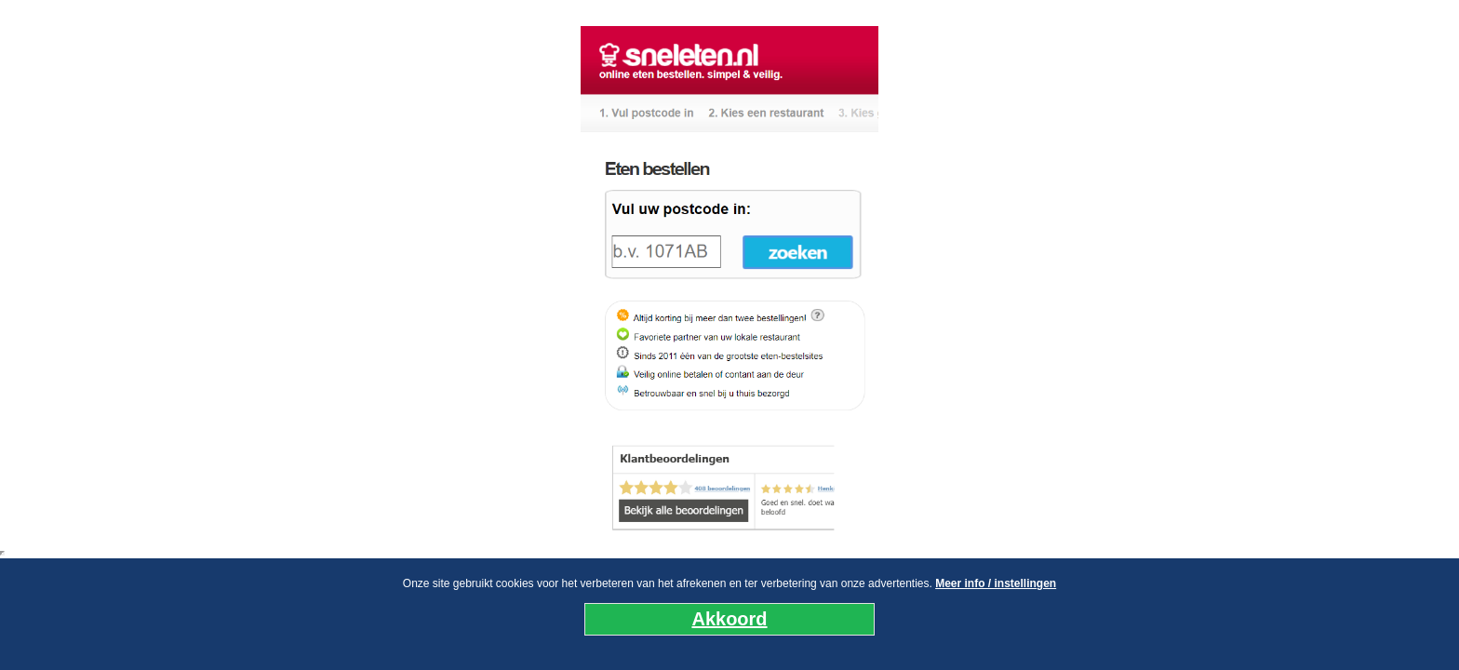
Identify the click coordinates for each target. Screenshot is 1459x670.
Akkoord (729, 619)
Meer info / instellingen (995, 583)
